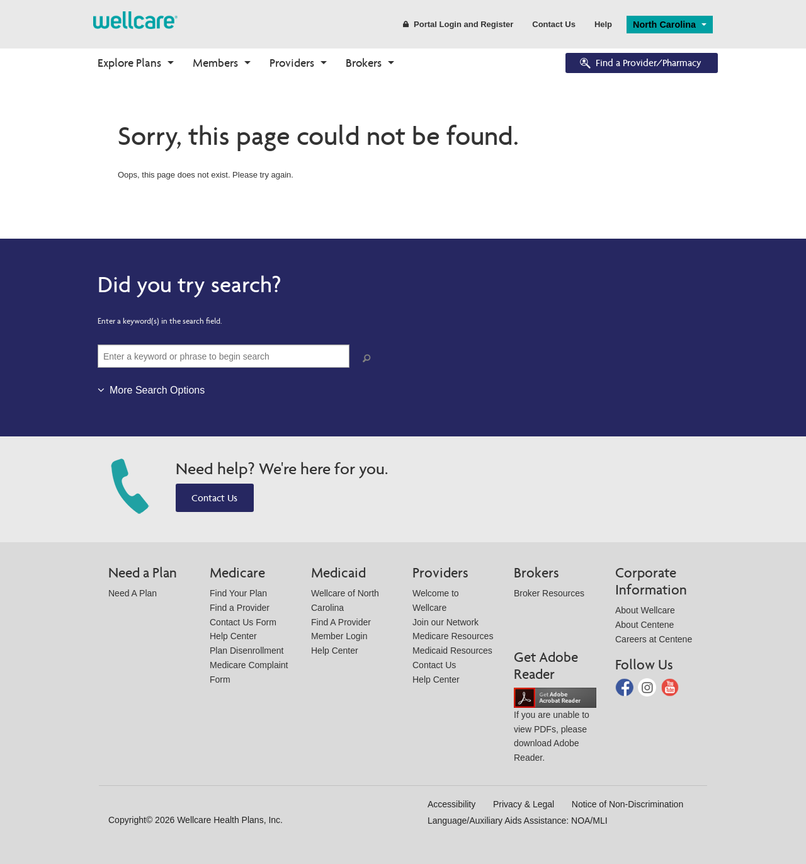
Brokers (364, 62)
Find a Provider (240, 608)
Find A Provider (341, 622)
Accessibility (451, 804)
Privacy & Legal (523, 804)
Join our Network (445, 622)
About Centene (644, 625)
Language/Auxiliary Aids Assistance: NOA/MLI (518, 821)
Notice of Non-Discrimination (627, 804)
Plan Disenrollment (247, 650)
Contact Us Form (243, 622)
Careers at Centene (653, 639)
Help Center (233, 636)
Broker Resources (549, 593)
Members (215, 62)
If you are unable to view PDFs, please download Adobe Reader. (555, 727)
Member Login (339, 636)
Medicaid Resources (452, 650)
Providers (292, 62)
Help (603, 24)
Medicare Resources (452, 636)
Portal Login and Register (458, 24)
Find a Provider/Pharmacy (639, 63)
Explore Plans (129, 62)
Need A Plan (132, 593)
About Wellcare (645, 610)
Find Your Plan (238, 593)
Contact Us (554, 24)
